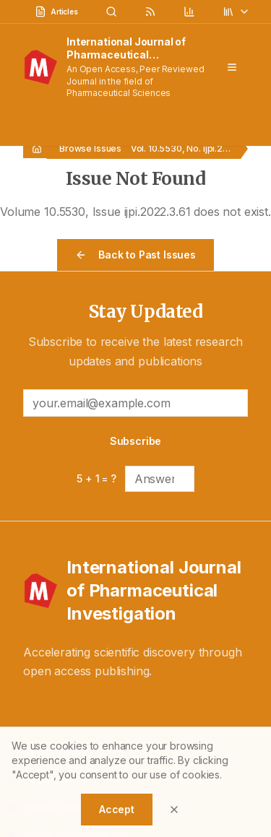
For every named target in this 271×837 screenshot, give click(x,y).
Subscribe (136, 441)
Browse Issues (90, 148)
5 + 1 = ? (96, 478)
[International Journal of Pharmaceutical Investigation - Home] (135, 590)
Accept (116, 809)
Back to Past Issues (135, 254)
